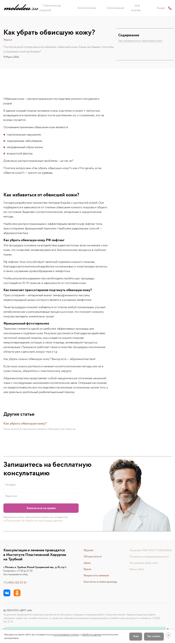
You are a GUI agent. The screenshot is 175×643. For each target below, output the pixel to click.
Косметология (96, 8)
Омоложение (118, 8)
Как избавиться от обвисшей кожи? (141, 41)
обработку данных (91, 634)
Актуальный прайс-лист (140, 563)
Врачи (83, 569)
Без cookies (151, 636)
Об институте (89, 556)
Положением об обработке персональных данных (34, 520)
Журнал (84, 550)
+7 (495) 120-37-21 (16, 582)
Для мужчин (138, 8)
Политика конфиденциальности (146, 556)
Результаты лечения (93, 575)
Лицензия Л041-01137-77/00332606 (148, 550)
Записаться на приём (41, 508)
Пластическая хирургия (67, 8)
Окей (134, 636)
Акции (154, 8)
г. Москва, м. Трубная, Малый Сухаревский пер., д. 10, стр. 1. (35, 567)
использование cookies (66, 634)
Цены (83, 563)
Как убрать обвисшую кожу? (27, 423)
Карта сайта (132, 569)
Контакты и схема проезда (98, 581)
